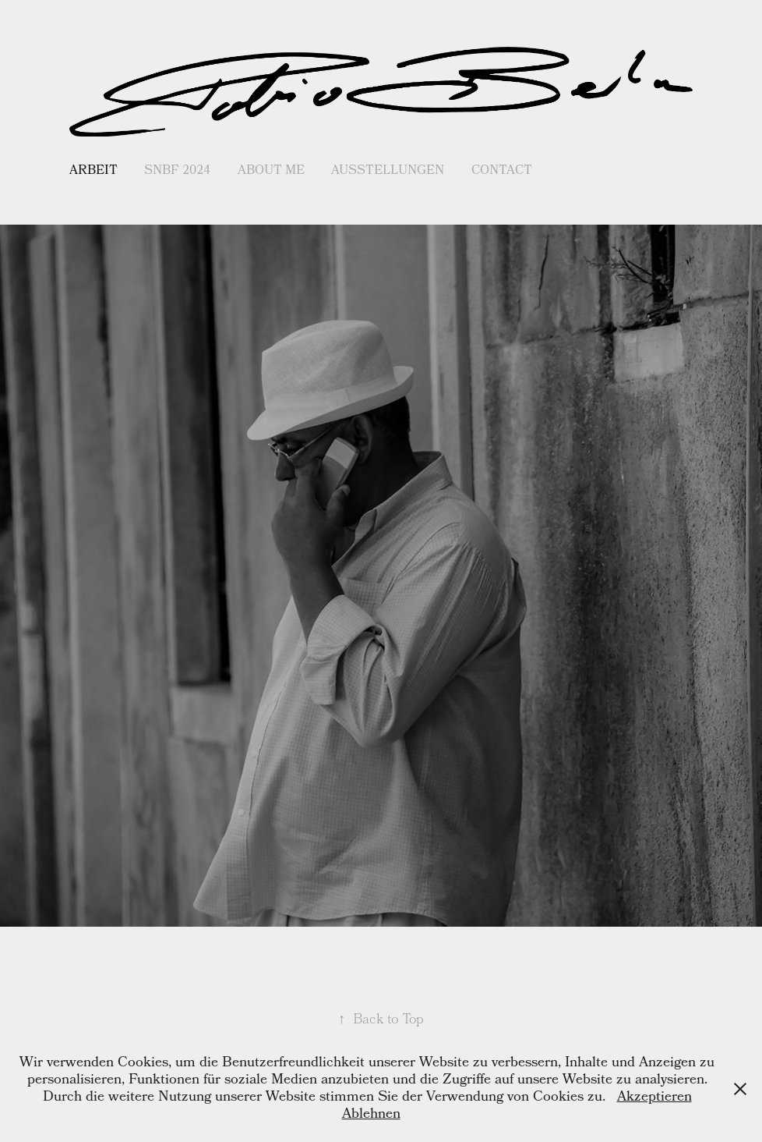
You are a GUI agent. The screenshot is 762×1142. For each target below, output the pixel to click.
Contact (501, 171)
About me (271, 171)
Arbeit (93, 171)
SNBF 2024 (177, 171)
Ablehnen (371, 1114)
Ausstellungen (387, 171)
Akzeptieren (654, 1097)
